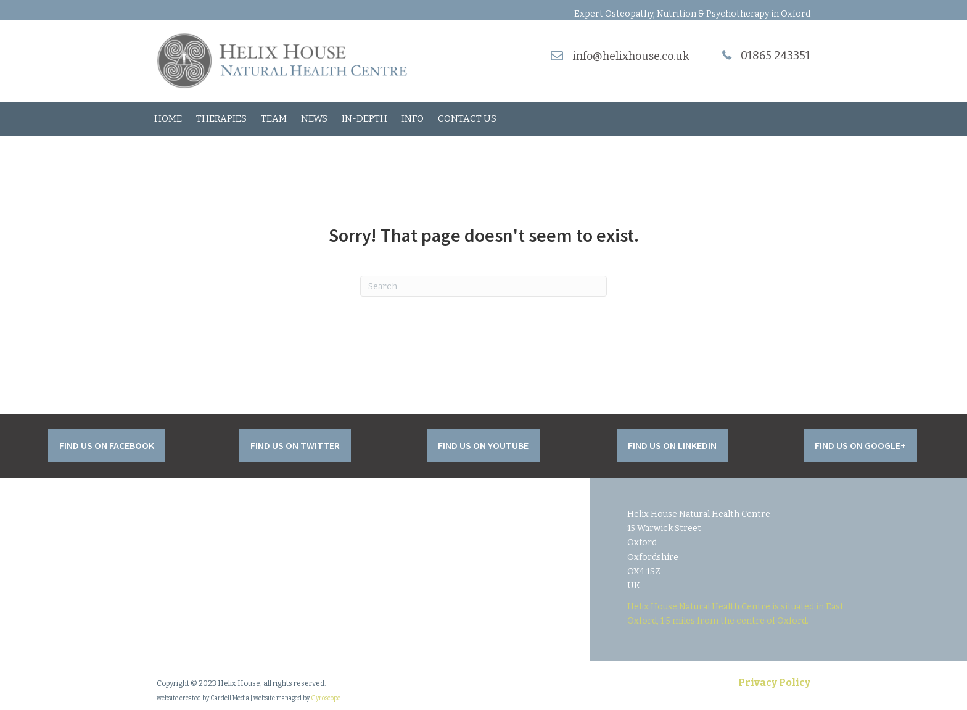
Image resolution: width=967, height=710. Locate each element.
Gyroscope (325, 698)
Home (168, 118)
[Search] (483, 286)
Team (274, 118)
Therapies (221, 118)
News (314, 118)
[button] (106, 445)
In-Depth (364, 118)
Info (412, 118)
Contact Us (467, 118)
